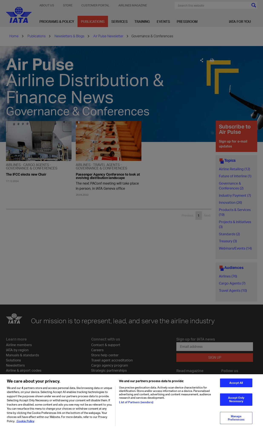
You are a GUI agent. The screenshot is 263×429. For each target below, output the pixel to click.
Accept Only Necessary (236, 402)
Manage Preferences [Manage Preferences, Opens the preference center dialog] (236, 420)
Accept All (236, 385)
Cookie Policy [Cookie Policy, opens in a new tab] (25, 423)
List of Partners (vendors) (136, 404)
